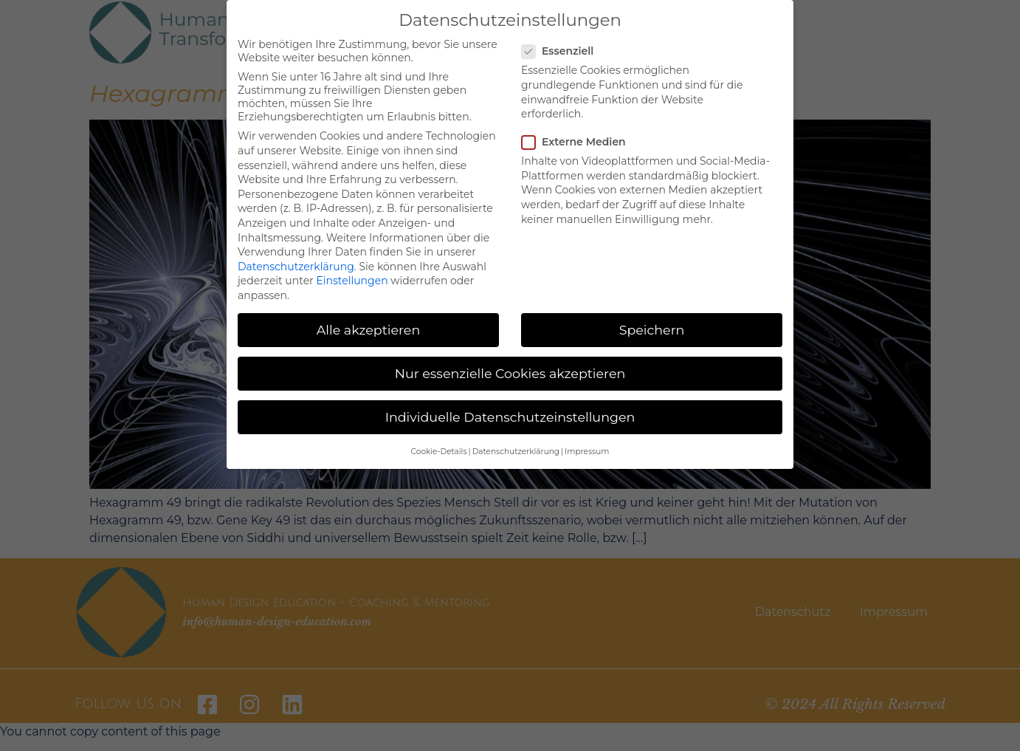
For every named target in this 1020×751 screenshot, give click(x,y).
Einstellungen (351, 280)
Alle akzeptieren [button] (369, 329)
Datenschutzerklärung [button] (515, 451)
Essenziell (562, 51)
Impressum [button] (587, 451)
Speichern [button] (652, 329)
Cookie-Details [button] (439, 451)
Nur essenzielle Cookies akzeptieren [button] (510, 373)
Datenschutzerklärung (296, 266)
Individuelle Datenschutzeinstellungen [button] (510, 417)
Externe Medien (578, 141)
